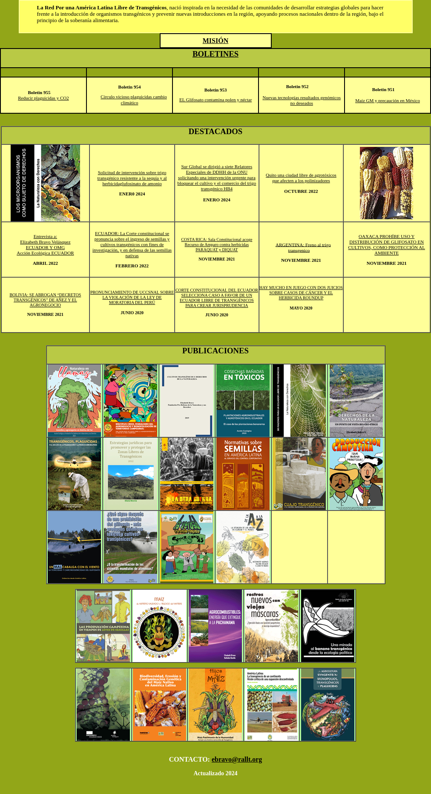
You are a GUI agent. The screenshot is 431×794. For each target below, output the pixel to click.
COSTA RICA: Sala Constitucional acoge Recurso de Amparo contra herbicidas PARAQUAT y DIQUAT (216, 244)
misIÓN (215, 40)
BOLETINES (215, 53)
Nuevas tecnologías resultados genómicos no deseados (301, 100)
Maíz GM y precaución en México (387, 100)
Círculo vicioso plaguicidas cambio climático (134, 99)
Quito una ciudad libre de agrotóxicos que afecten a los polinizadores (301, 177)
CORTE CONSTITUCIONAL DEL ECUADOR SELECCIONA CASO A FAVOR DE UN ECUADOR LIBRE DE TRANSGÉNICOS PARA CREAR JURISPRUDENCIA (216, 298)
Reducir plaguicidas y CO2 (43, 97)
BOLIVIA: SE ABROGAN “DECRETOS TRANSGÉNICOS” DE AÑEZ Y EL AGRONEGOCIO (45, 299)
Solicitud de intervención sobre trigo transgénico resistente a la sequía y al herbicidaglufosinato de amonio (132, 178)
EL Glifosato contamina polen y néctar (215, 99)
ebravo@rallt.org (237, 759)
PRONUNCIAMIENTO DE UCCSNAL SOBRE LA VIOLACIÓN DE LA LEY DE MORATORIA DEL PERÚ (132, 297)
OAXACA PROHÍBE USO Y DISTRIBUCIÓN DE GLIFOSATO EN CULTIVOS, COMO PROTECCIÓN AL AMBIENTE (386, 244)
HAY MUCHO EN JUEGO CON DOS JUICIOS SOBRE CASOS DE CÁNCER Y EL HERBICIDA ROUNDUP (301, 292)
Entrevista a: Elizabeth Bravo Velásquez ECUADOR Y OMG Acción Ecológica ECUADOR (45, 244)
